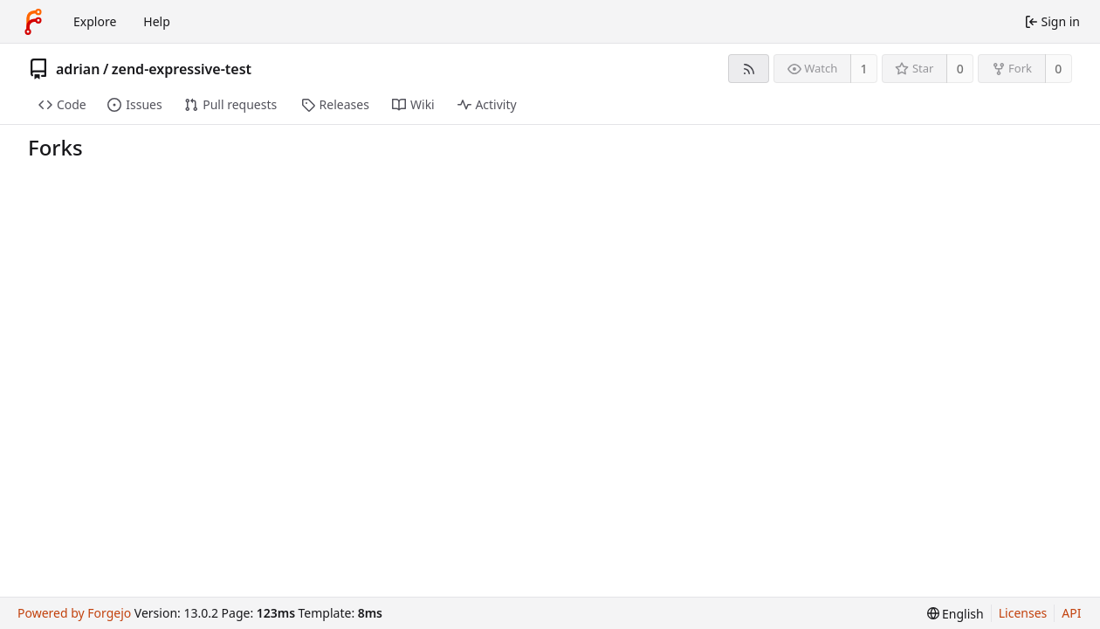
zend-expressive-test (181, 69)
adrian (78, 69)
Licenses (1023, 613)
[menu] (955, 613)
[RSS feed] (748, 68)
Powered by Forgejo (74, 613)
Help (156, 21)
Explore (94, 21)
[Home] (33, 22)
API (1071, 613)
